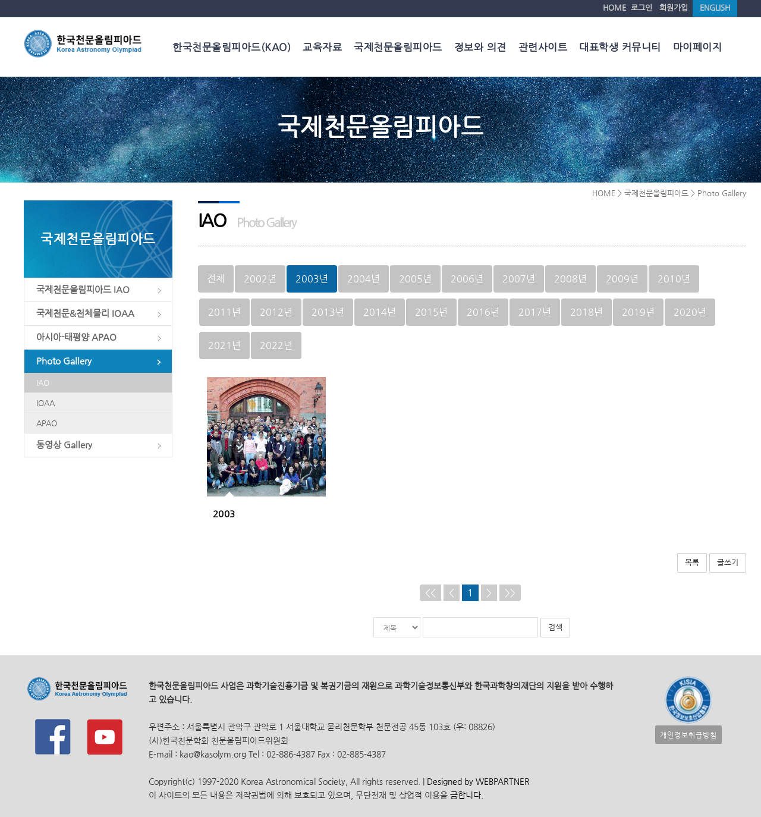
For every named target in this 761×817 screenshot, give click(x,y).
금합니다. (466, 795)
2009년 (622, 278)
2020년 (690, 312)
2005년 (415, 278)
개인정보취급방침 (688, 734)
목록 (692, 562)
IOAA (45, 402)
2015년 (431, 312)
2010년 (674, 278)
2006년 (467, 278)
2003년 (311, 278)
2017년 (534, 312)
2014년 (379, 312)
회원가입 (673, 7)
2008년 (570, 278)
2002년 (260, 278)
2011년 (224, 312)
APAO (46, 423)
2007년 (518, 278)
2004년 (363, 278)
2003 (224, 513)
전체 (216, 278)
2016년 (483, 312)
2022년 (276, 345)
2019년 (638, 312)
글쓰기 (727, 562)
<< (430, 592)
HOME (614, 7)
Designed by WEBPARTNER (477, 782)
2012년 (276, 312)
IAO (42, 382)
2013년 (328, 312)
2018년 (586, 312)
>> (510, 592)
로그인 (641, 7)
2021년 (224, 345)
